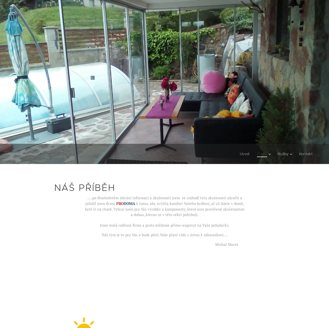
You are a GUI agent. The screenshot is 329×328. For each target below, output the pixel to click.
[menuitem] (244, 154)
